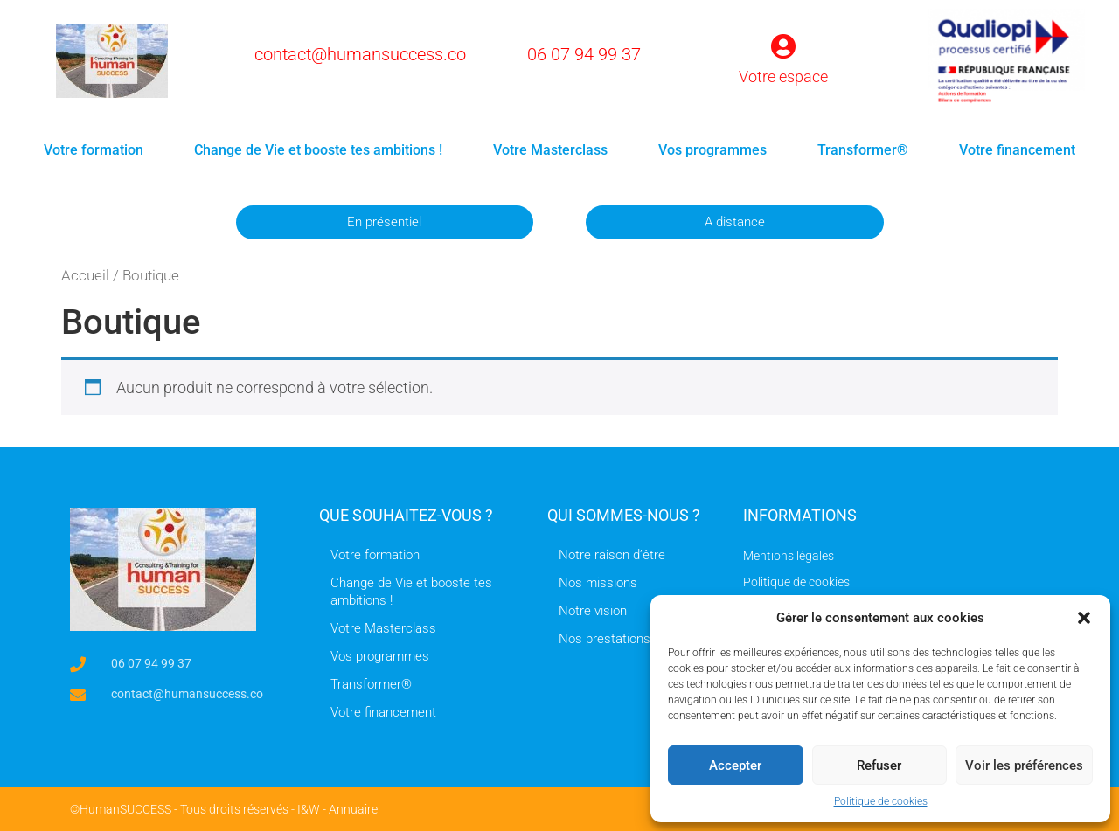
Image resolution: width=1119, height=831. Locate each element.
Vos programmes (712, 150)
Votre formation (93, 150)
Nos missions (598, 583)
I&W (308, 809)
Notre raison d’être (612, 555)
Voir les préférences (1024, 765)
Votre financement (1017, 150)
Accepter (735, 765)
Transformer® (862, 150)
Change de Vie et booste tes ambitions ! (318, 150)
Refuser (879, 765)
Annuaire (353, 809)
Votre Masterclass (550, 150)
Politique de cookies (881, 801)
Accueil (85, 275)
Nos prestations (604, 639)
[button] (1084, 618)
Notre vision (593, 611)
